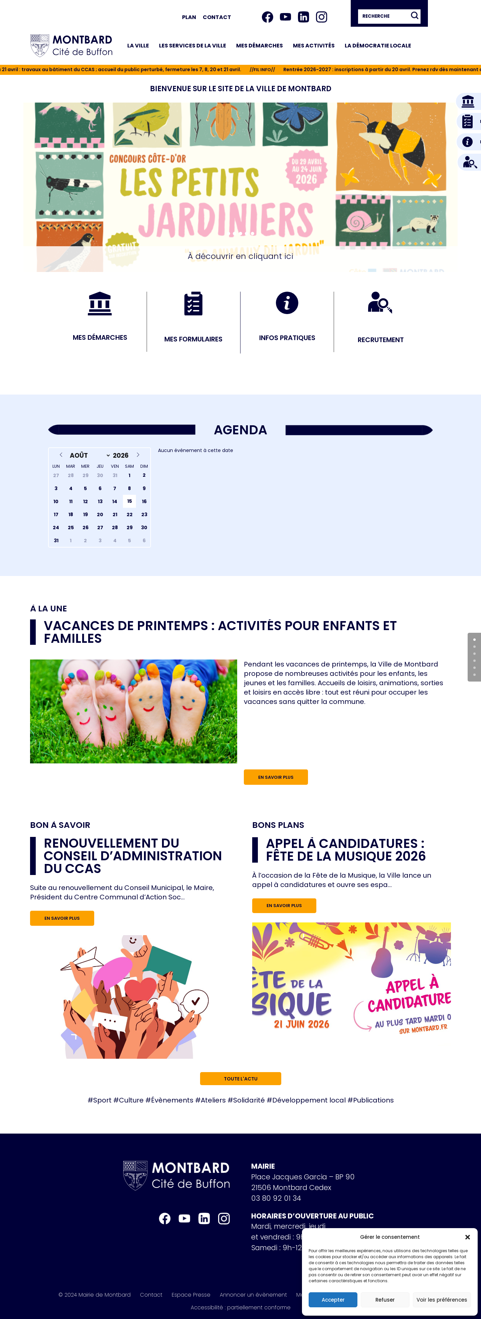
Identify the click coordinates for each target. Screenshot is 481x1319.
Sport (102, 1100)
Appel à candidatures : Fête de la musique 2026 (346, 850)
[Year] (122, 455)
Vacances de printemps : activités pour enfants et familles (220, 632)
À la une (48, 609)
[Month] (88, 455)
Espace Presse (191, 1295)
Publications (373, 1100)
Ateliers (213, 1100)
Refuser (385, 1299)
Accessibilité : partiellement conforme (241, 1307)
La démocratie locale (378, 45)
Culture (131, 1100)
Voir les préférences (442, 1299)
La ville (138, 45)
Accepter (333, 1299)
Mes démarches (259, 45)
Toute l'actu (241, 1078)
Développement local (309, 1100)
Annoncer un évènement (253, 1295)
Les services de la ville (192, 45)
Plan (189, 17)
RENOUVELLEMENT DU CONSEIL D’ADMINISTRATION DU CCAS (133, 855)
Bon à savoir (60, 825)
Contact (217, 17)
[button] (467, 1237)
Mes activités (314, 45)
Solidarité (249, 1100)
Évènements (172, 1100)
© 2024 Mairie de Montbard (94, 1295)
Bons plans (278, 825)
